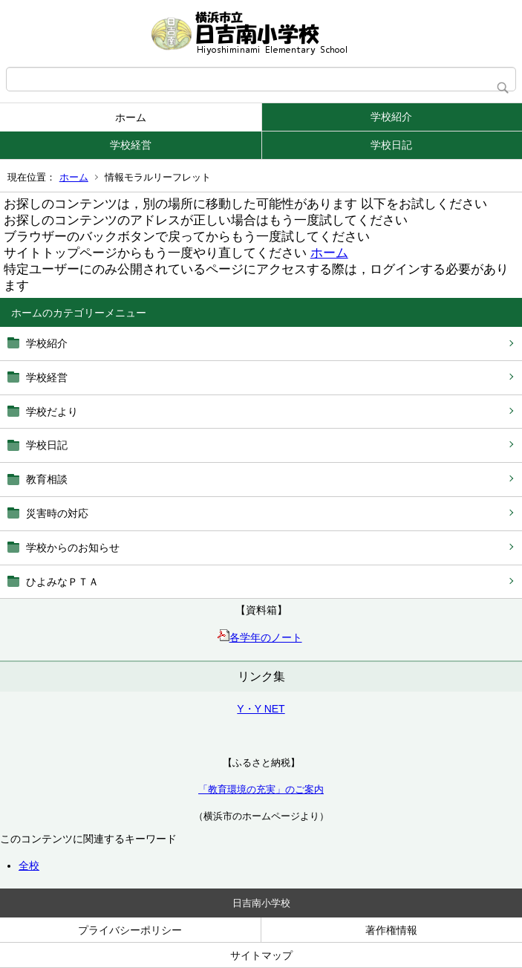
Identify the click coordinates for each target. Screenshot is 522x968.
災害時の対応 (57, 513)
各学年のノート (260, 637)
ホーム (130, 117)
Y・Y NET (260, 709)
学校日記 (391, 145)
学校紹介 (391, 117)
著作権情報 (391, 930)
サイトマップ (261, 955)
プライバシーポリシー (130, 930)
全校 (29, 865)
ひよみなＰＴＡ (62, 582)
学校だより (52, 412)
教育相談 (47, 479)
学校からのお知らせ (73, 547)
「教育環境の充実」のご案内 (261, 789)
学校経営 (130, 145)
